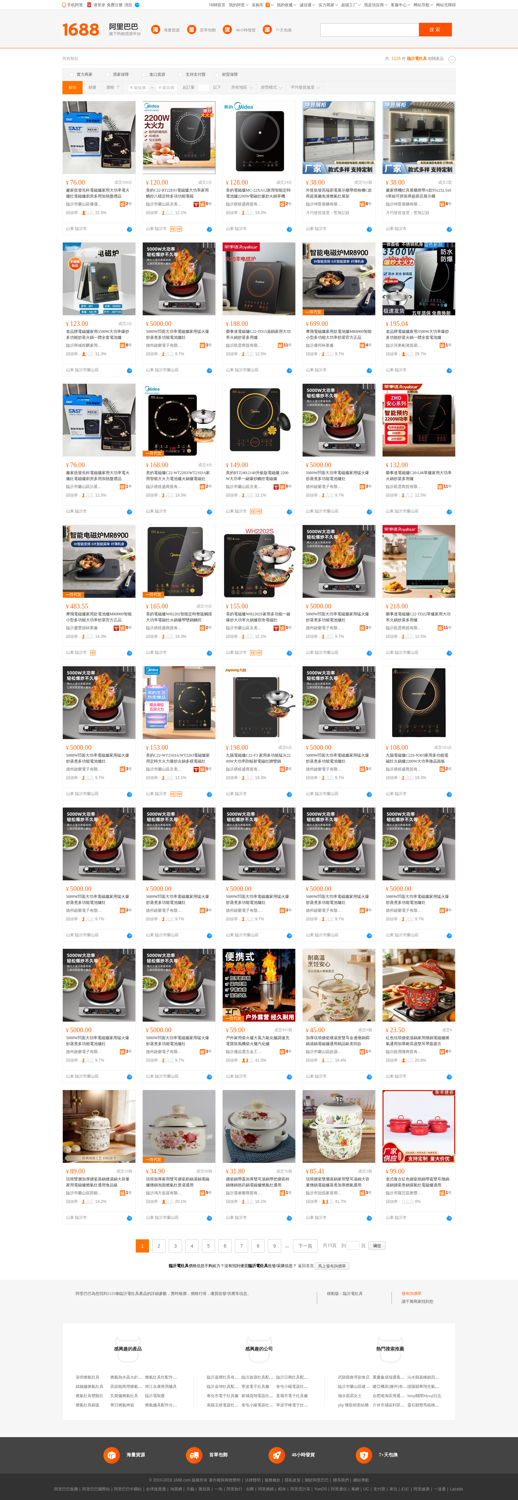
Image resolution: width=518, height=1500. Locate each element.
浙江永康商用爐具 (161, 1386)
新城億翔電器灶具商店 (261, 1395)
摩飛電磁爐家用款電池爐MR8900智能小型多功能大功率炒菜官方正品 (339, 334)
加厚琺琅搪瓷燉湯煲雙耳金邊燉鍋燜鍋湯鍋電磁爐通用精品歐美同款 (337, 1041)
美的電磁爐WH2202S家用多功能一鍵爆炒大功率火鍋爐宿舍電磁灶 (258, 617)
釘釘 (405, 1489)
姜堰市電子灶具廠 (292, 1395)
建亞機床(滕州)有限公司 (394, 1386)
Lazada (456, 1489)
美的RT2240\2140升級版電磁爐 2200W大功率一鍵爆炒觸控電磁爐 (257, 475)
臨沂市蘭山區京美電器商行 (164, 204)
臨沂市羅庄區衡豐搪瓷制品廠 (404, 1193)
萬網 (355, 1489)
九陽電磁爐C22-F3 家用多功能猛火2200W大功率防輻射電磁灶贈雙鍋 (258, 758)
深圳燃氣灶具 (87, 1377)
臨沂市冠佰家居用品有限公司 (324, 1193)
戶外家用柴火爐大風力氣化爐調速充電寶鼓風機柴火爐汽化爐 (257, 1041)
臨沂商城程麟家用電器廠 (84, 345)
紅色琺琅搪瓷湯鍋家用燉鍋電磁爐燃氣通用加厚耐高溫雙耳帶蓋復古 (417, 1041)
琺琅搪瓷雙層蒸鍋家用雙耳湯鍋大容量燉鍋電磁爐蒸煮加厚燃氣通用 (337, 1182)
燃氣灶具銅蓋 (87, 1405)
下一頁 (305, 1246)
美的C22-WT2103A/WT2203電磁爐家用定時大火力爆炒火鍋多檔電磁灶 (178, 758)
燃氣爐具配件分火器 (163, 1405)
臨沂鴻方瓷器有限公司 (164, 1193)
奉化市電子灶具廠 (223, 1395)
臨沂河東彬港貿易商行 (404, 345)
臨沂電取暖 (155, 1395)
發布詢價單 (412, 1293)
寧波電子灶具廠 (255, 1386)
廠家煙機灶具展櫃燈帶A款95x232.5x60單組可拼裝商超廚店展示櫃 (418, 193)
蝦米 (282, 1489)
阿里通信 (339, 1489)
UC (366, 1489)
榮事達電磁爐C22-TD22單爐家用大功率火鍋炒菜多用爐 (418, 617)
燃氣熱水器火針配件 (128, 1377)
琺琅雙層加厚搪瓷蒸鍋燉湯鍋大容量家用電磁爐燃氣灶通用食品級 (98, 1182)
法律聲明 (253, 1480)
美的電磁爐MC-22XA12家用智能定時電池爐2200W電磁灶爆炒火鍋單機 (258, 193)
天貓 (190, 1489)
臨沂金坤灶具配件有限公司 (230, 1386)
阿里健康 (421, 1489)
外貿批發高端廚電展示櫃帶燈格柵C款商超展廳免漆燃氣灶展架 (339, 193)
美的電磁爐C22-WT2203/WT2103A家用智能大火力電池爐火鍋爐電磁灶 (178, 475)
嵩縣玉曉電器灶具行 (224, 1405)
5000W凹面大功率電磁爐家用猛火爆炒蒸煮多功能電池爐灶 (177, 334)
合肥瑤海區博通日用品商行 (396, 1395)
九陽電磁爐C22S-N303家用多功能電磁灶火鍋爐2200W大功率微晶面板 (417, 758)
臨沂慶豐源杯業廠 (82, 628)
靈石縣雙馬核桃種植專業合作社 (435, 1405)
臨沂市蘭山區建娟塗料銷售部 (363, 1386)
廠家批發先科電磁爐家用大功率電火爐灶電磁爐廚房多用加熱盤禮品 (98, 193)
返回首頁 (306, 1265)
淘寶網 (176, 1489)
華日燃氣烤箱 (122, 1405)
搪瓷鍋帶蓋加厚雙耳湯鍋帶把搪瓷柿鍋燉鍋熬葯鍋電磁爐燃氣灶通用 (257, 1182)
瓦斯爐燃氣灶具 (124, 1395)
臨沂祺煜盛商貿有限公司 (244, 204)
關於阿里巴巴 (317, 1480)
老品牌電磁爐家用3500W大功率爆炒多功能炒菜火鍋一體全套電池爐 (97, 334)
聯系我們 (341, 1480)
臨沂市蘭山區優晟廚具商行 (84, 204)
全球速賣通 (156, 1489)
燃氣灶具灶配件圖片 (163, 1377)
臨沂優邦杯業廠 (320, 345)
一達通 (440, 1489)
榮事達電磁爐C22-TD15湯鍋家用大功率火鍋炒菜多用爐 (258, 334)
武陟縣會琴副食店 (354, 1377)
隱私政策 (293, 1480)
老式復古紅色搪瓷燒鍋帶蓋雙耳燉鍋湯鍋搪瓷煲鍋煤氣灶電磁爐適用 (417, 1182)
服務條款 (272, 1480)
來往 (393, 1489)
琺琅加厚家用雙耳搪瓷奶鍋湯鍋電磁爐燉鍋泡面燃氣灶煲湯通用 (177, 1182)
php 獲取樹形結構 (353, 1405)
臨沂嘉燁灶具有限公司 (226, 1377)
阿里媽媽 (266, 1489)
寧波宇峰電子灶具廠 (294, 1405)
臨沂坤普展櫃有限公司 (324, 204)
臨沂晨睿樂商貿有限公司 (244, 1193)
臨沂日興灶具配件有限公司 (300, 1377)
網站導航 (361, 1480)
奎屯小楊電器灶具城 (294, 1386)
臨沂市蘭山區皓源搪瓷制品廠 (324, 1051)
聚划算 (204, 1489)
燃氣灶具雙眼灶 (89, 1395)
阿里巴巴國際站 (96, 1489)
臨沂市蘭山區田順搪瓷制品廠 (84, 1193)
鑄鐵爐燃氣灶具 (89, 1386)
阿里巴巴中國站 (128, 1489)
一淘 (218, 1489)
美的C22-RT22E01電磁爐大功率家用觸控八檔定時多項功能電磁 (177, 193)
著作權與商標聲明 (224, 1480)
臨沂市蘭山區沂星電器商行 (84, 486)
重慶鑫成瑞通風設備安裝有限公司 (402, 1377)
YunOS (320, 1489)
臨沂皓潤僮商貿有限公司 (404, 1051)
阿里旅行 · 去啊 (240, 1489)
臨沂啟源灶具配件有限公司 (265, 1377)
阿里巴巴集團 (66, 1489)
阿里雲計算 (300, 1489)
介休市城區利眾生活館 (392, 1405)
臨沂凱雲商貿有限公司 (244, 345)
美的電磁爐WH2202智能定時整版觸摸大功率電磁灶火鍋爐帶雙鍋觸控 (179, 617)
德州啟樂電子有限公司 (164, 345)
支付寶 (379, 1489)
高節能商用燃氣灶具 (128, 1386)
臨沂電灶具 (353, 1293)
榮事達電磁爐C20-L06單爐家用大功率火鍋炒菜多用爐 (419, 475)
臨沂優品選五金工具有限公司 (244, 1051)
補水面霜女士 (350, 1395)
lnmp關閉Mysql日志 (424, 1395)
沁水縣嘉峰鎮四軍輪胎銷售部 (433, 1377)
